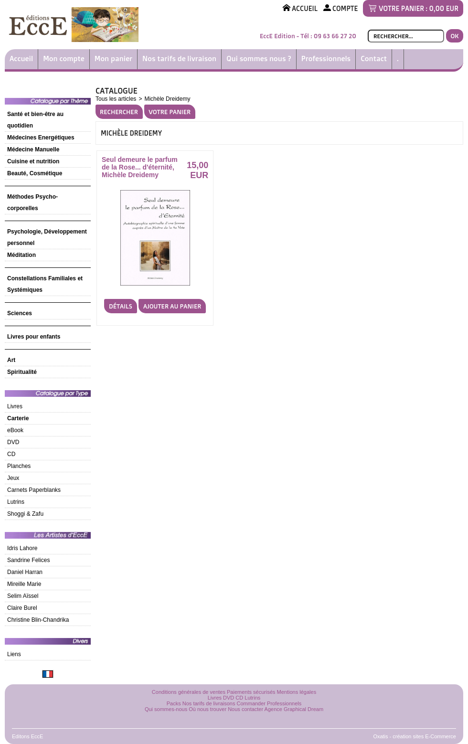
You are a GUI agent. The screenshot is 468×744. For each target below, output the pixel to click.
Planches (19, 466)
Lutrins (15, 502)
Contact (374, 58)
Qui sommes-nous (166, 709)
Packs (174, 703)
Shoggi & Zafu (25, 513)
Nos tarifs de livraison (179, 58)
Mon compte (64, 58)
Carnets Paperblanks (34, 490)
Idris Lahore (22, 548)
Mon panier (113, 58)
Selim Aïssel (22, 596)
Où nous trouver (207, 709)
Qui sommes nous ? (258, 58)
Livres (14, 406)
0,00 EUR (443, 8)
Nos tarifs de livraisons (208, 703)
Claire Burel (22, 608)
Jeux (13, 478)
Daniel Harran (25, 572)
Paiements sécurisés (251, 692)
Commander (251, 703)
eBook (15, 430)
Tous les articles (116, 99)
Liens (14, 654)
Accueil (21, 58)
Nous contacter (245, 709)
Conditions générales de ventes (188, 692)
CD (11, 454)
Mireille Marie (24, 584)
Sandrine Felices (28, 560)
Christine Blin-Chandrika (38, 619)
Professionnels (326, 58)
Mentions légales (297, 692)
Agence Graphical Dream (294, 709)
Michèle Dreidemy (167, 99)
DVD (13, 442)
